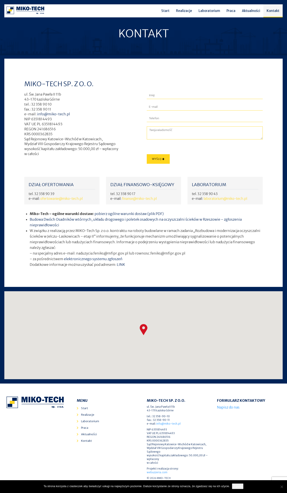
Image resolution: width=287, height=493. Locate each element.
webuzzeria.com (157, 472)
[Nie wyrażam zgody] (281, 487)
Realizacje (184, 11)
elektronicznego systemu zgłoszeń (93, 259)
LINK (121, 264)
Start (165, 11)
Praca (231, 11)
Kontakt (273, 11)
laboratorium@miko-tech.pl (225, 199)
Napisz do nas (228, 407)
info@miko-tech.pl (53, 114)
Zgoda (238, 486)
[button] (143, 329)
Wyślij (158, 158)
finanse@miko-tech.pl (139, 199)
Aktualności (251, 11)
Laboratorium (209, 11)
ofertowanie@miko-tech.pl (61, 199)
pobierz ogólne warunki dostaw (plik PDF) (129, 214)
